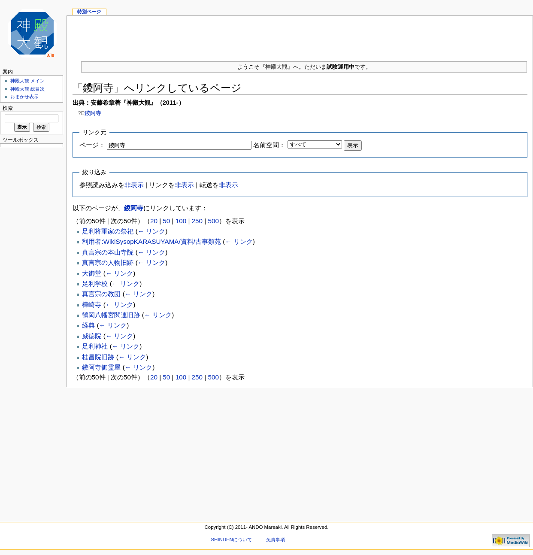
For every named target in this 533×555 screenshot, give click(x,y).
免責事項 (275, 539)
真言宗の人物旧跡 (107, 262)
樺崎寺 (91, 304)
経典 (88, 325)
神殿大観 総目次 (27, 88)
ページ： (92, 145)
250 (197, 220)
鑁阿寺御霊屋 (101, 367)
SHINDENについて (231, 539)
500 (213, 220)
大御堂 (91, 273)
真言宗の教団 (101, 293)
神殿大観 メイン (27, 80)
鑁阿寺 (93, 113)
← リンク (151, 231)
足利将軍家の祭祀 (107, 231)
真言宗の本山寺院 (107, 252)
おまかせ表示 (24, 96)
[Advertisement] (300, 35)
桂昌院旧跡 (98, 357)
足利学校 (95, 283)
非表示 (134, 184)
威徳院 (91, 336)
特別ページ (89, 11)
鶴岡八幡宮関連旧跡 (111, 314)
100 (181, 220)
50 (166, 220)
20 (153, 220)
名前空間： (269, 145)
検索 (8, 108)
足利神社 (95, 346)
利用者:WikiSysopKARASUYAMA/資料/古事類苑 (151, 241)
